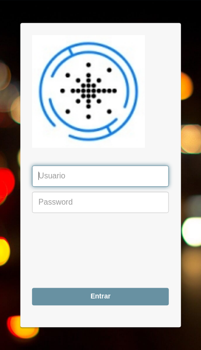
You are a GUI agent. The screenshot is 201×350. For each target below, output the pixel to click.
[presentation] (72, 253)
